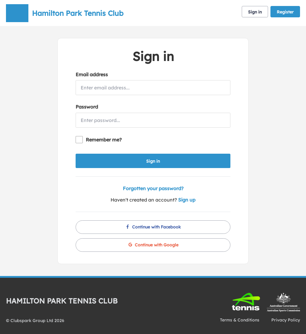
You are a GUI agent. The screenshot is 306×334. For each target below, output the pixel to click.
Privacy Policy (285, 320)
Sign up (186, 200)
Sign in (255, 12)
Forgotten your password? (153, 188)
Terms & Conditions (239, 320)
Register (285, 12)
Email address (92, 74)
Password (87, 107)
